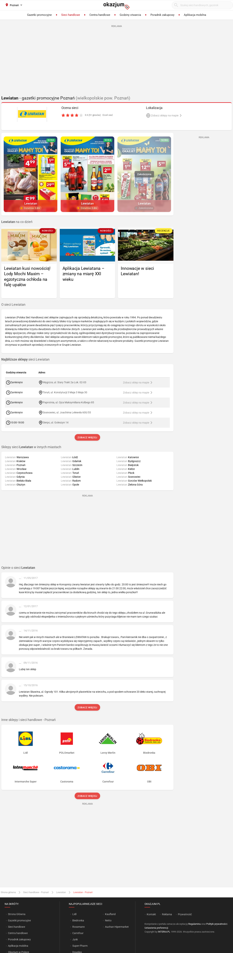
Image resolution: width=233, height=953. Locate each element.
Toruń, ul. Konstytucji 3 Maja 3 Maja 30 (65, 392)
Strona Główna (16, 914)
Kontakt (151, 914)
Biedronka (78, 920)
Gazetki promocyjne (19, 920)
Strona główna (8, 892)
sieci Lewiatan (25, 359)
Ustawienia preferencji (156, 927)
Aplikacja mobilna (18, 945)
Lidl (74, 914)
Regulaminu (194, 924)
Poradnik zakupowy (19, 939)
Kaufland (110, 914)
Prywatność (185, 914)
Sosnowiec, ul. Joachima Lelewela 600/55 (67, 412)
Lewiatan (61, 892)
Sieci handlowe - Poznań (36, 892)
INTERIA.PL (164, 931)
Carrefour (77, 933)
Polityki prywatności (216, 924)
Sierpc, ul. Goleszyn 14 (55, 422)
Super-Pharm (80, 945)
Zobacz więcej (87, 437)
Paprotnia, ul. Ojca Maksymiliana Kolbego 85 (68, 402)
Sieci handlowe (16, 926)
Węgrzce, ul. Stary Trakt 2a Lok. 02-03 (64, 382)
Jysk (75, 939)
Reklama (167, 914)
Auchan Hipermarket (117, 926)
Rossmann (78, 926)
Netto (108, 920)
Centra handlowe (18, 933)
